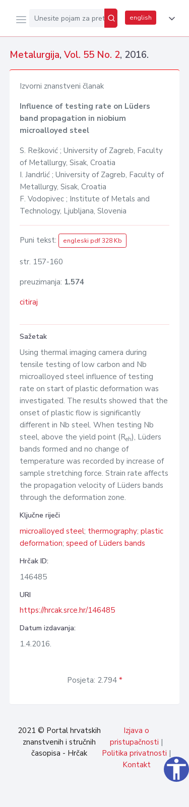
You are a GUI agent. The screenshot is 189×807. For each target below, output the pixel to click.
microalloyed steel (52, 531)
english (141, 18)
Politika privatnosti (134, 753)
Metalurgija (34, 54)
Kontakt (136, 765)
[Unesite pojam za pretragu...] (67, 18)
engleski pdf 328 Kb (92, 241)
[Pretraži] (110, 18)
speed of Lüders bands (105, 543)
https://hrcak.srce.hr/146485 (67, 610)
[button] (170, 19)
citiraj (29, 302)
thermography (112, 531)
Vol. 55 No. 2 (92, 54)
